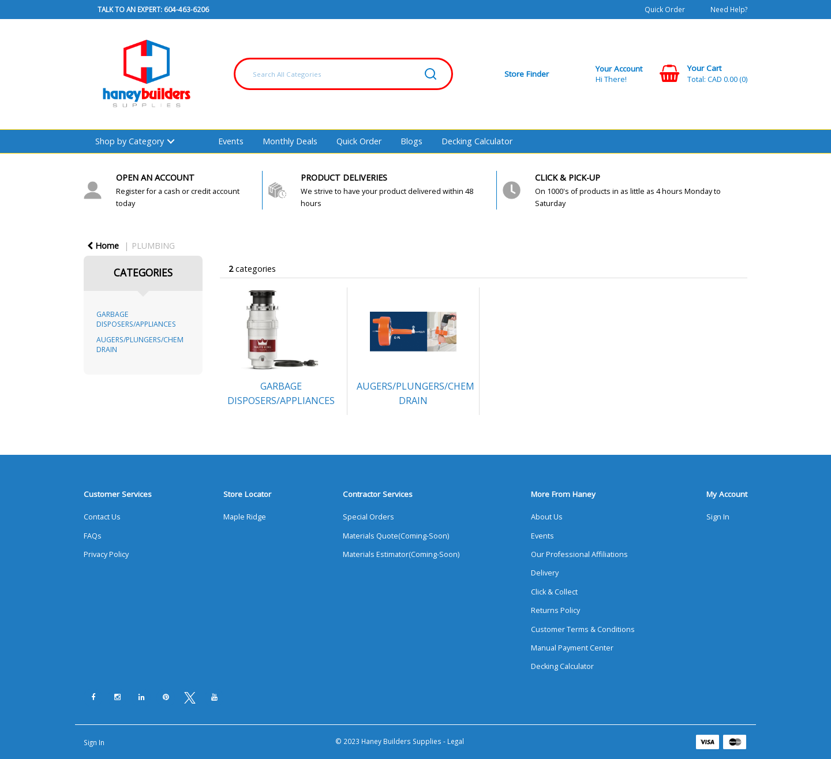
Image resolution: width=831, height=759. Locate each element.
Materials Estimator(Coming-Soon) (401, 554)
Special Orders (368, 517)
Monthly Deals (290, 141)
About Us (547, 517)
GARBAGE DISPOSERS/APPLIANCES (136, 319)
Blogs (411, 141)
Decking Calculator (476, 141)
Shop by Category (129, 141)
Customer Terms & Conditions (583, 629)
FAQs (93, 536)
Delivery (545, 573)
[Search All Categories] (343, 73)
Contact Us (102, 517)
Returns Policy (555, 610)
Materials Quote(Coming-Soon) (396, 536)
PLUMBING (153, 245)
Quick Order (665, 9)
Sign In (717, 517)
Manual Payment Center (572, 648)
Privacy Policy (106, 554)
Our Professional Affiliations (579, 554)
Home (103, 245)
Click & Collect (554, 592)
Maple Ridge (244, 517)
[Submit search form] (430, 74)
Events (231, 141)
